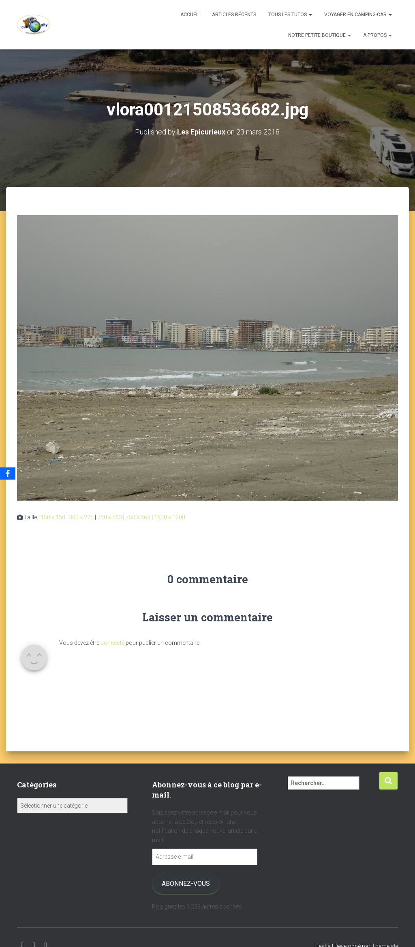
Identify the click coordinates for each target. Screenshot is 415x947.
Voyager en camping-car (358, 14)
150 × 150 (53, 517)
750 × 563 (109, 517)
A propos (377, 35)
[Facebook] (7, 473)
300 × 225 (81, 517)
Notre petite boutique (319, 35)
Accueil (190, 14)
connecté (112, 642)
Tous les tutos (290, 14)
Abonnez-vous (186, 883)
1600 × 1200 (169, 517)
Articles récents (234, 14)
